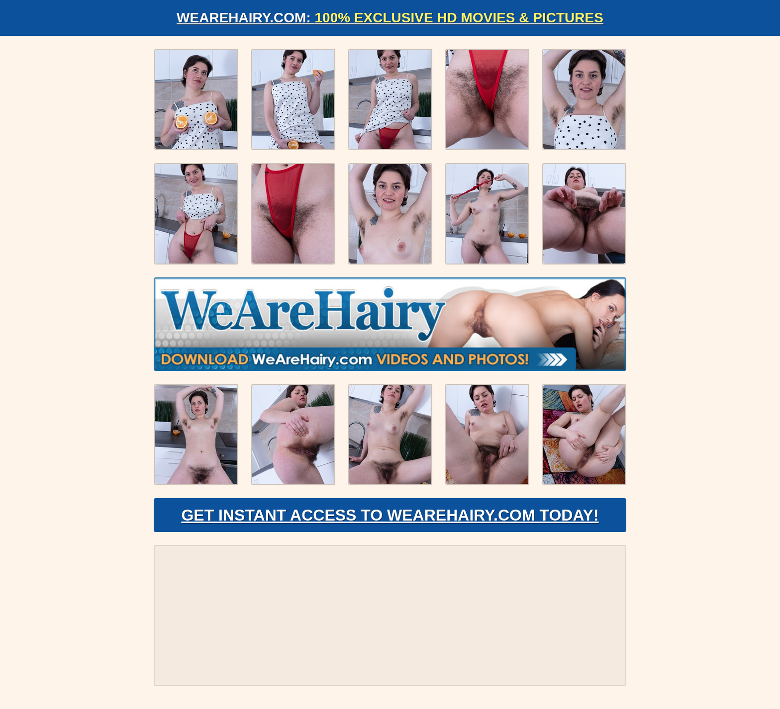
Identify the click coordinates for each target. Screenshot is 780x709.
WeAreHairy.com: (390, 17)
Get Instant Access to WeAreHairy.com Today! (389, 515)
